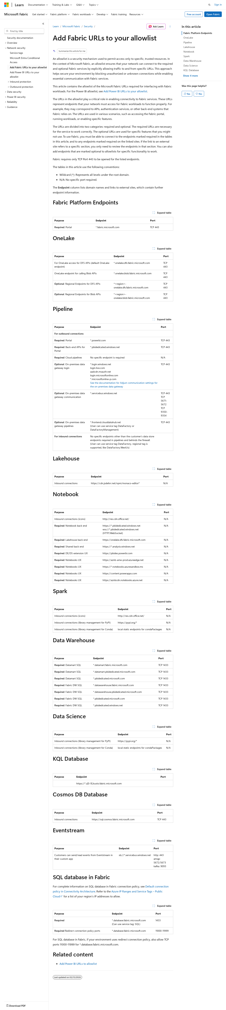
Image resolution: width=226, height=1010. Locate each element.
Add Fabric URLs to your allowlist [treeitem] (28, 67)
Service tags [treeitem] (16, 52)
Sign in (218, 4)
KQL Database (191, 70)
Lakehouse (189, 47)
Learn (56, 26)
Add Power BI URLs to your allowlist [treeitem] (24, 74)
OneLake (188, 37)
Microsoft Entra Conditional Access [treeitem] (25, 60)
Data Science (190, 65)
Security (88, 26)
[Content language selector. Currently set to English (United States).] (20, 1005)
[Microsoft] (6, 4)
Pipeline (187, 42)
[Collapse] (43, 24)
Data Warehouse (192, 60)
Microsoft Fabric (71, 26)
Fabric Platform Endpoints (197, 33)
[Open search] (209, 5)
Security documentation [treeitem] (20, 37)
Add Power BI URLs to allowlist (78, 963)
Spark (186, 56)
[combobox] (24, 31)
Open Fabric (213, 14)
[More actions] (170, 26)
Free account (194, 14)
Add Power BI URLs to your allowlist (125, 91)
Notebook (188, 51)
